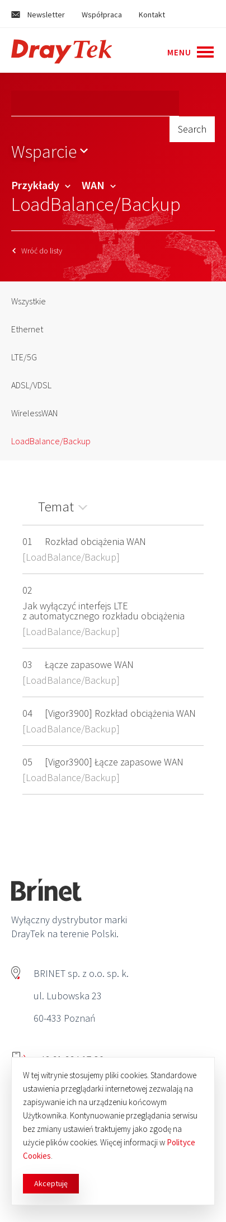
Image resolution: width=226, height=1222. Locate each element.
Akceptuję (51, 1183)
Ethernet (27, 329)
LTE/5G (24, 357)
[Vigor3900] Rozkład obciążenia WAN (120, 713)
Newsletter (38, 15)
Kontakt (152, 15)
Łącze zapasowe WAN (89, 664)
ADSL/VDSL (31, 385)
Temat (56, 506)
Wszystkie (28, 301)
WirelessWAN (34, 413)
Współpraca (102, 15)
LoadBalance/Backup (51, 440)
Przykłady (40, 185)
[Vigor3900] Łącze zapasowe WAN (114, 761)
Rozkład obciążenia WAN (95, 541)
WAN (99, 185)
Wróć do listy (37, 251)
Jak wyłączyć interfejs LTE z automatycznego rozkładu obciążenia (103, 610)
